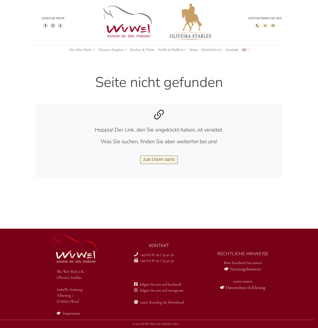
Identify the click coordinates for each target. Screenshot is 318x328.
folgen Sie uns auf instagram (158, 290)
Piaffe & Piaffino (170, 49)
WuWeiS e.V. (211, 49)
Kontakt (232, 49)
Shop (193, 49)
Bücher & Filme (142, 49)
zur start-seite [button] (159, 159)
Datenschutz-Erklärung (242, 287)
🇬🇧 (244, 49)
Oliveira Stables (111, 49)
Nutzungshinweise (242, 269)
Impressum (68, 313)
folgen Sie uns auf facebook (158, 284)
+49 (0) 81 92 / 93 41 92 (154, 254)
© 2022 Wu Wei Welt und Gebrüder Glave (156, 324)
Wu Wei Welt (80, 49)
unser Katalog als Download (159, 302)
